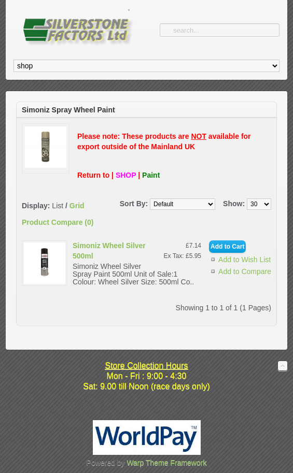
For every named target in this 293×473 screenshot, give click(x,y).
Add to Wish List (244, 259)
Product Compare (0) (57, 222)
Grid (77, 206)
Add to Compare (244, 271)
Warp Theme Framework (166, 462)
